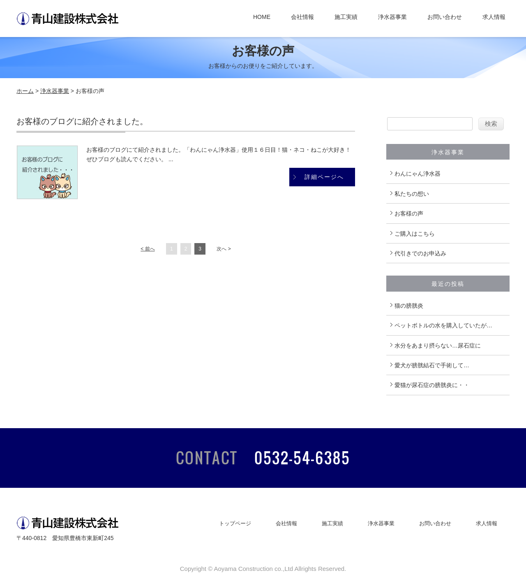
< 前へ (148, 249)
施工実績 (346, 17)
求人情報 (493, 17)
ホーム (25, 91)
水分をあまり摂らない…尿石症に (437, 345)
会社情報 (302, 17)
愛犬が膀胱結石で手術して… (431, 365)
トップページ (235, 523)
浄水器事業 (392, 17)
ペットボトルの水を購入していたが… (443, 325)
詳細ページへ (324, 177)
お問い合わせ (444, 17)
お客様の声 (408, 213)
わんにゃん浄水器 (417, 173)
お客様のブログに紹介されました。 (82, 121)
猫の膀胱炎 (408, 305)
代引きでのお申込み (420, 253)
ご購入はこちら (414, 233)
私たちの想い (411, 193)
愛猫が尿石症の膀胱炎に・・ (431, 385)
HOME (261, 17)
